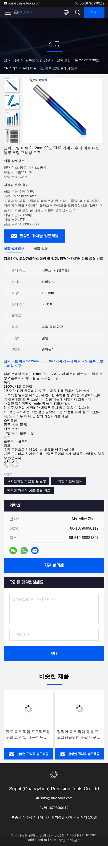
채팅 (94, 12)
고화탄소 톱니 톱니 (69, 481)
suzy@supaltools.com (22, 3)
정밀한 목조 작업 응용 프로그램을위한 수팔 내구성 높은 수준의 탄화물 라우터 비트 (79, 735)
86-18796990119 (89, 3)
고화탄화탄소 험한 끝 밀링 (26, 481)
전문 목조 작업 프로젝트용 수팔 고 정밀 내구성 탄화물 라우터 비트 (28, 735)
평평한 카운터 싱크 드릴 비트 (28, 490)
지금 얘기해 (54, 565)
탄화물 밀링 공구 (37, 60)
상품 (16, 60)
